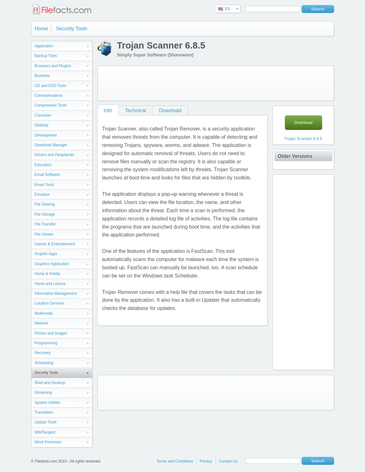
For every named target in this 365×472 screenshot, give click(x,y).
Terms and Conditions (174, 461)
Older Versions (295, 156)
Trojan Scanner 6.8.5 (303, 138)
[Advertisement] (216, 83)
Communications (49, 95)
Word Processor (48, 442)
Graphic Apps (46, 254)
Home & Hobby (47, 273)
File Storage (45, 214)
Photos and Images (51, 333)
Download (170, 110)
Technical (135, 110)
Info (108, 110)
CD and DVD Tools (51, 86)
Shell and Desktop (50, 383)
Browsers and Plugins (53, 66)
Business (42, 75)
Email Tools (44, 185)
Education (43, 165)
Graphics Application (52, 264)
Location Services (50, 303)
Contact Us (228, 461)
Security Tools (71, 28)
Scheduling (44, 363)
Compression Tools (51, 105)
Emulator (42, 194)
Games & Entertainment (55, 244)
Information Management (56, 293)
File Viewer (44, 234)
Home (41, 28)
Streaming (43, 392)
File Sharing (45, 204)
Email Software (47, 174)
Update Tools (46, 422)
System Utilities (48, 402)
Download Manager (51, 145)
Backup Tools (46, 56)
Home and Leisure (50, 284)
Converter (43, 115)
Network (42, 323)
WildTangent (45, 432)
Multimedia (44, 313)
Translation (44, 412)
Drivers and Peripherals (54, 155)
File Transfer (45, 224)
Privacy (206, 461)
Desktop (42, 125)
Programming (46, 343)
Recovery (43, 353)
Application (44, 46)
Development (46, 135)
